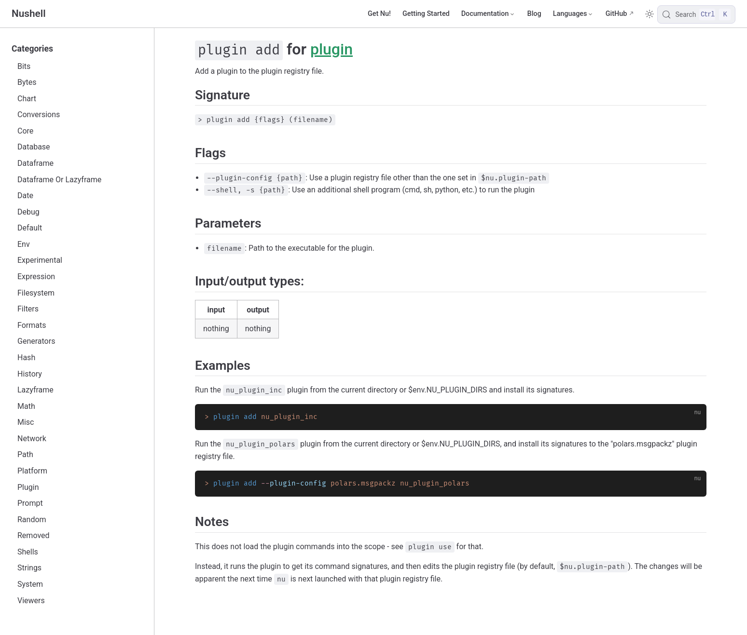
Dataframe (35, 163)
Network (31, 438)
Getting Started (426, 14)
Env (23, 244)
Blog (534, 14)
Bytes (27, 82)
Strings (29, 567)
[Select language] (573, 14)
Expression (36, 276)
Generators (36, 341)
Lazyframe (35, 389)
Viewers (31, 600)
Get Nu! (379, 14)
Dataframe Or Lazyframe (59, 179)
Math (26, 406)
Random (31, 519)
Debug (28, 211)
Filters (28, 308)
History (29, 373)
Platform (32, 470)
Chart (26, 98)
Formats (31, 325)
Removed (33, 535)
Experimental (39, 260)
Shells (27, 551)
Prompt (30, 503)
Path (25, 454)
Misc (25, 422)
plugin (331, 49)
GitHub (616, 14)
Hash (26, 357)
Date (25, 195)
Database (33, 146)
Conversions (38, 114)
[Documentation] (488, 14)
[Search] (696, 14)
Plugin (28, 487)
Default (29, 227)
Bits (23, 66)
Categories (32, 49)
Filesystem (36, 292)
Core (25, 130)
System (30, 584)
